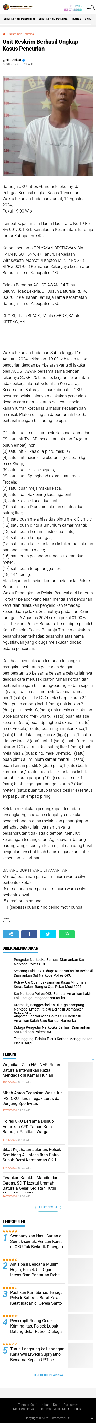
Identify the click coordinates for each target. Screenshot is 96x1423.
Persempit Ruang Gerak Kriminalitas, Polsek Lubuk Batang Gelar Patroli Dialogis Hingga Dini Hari (36, 1328)
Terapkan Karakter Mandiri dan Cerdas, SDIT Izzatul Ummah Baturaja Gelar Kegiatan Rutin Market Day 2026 (30, 1185)
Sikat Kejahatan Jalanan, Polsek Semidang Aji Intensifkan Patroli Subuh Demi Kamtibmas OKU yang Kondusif (32, 1157)
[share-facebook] (29, 934)
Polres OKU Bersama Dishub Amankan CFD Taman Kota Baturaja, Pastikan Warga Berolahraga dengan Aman (28, 1129)
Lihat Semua (48, 1207)
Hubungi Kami (50, 1405)
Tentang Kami (27, 1405)
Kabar (76, 19)
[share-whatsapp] (67, 934)
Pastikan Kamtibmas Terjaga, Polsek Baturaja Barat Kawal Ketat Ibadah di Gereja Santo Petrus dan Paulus (36, 1300)
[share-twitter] (48, 934)
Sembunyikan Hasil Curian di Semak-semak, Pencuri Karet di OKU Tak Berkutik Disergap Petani (36, 1244)
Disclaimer (70, 1405)
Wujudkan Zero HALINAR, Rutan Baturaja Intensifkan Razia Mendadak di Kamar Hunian (31, 1070)
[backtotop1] (91, 1418)
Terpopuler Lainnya (48, 1375)
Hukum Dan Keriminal (20, 19)
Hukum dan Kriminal (54, 19)
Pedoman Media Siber (54, 1409)
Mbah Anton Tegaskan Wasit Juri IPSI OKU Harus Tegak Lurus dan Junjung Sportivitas (33, 1098)
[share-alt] (11, 934)
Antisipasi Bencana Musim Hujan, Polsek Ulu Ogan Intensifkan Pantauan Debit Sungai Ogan (35, 1272)
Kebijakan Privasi (24, 1409)
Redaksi (77, 1409)
